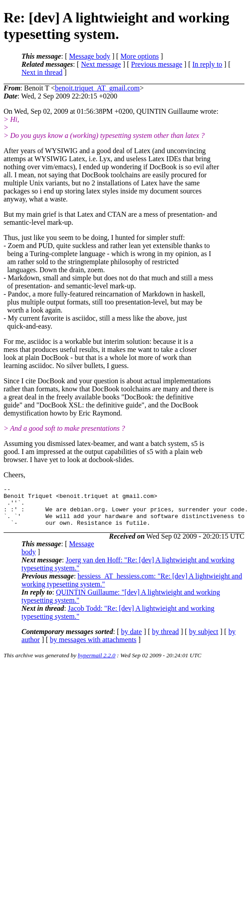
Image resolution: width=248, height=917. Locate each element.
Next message (101, 64)
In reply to (207, 64)
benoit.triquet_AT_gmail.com (97, 88)
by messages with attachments (93, 647)
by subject (203, 639)
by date (131, 639)
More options (139, 56)
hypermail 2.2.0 (96, 663)
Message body (89, 56)
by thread (165, 639)
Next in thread (42, 72)
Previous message (156, 64)
